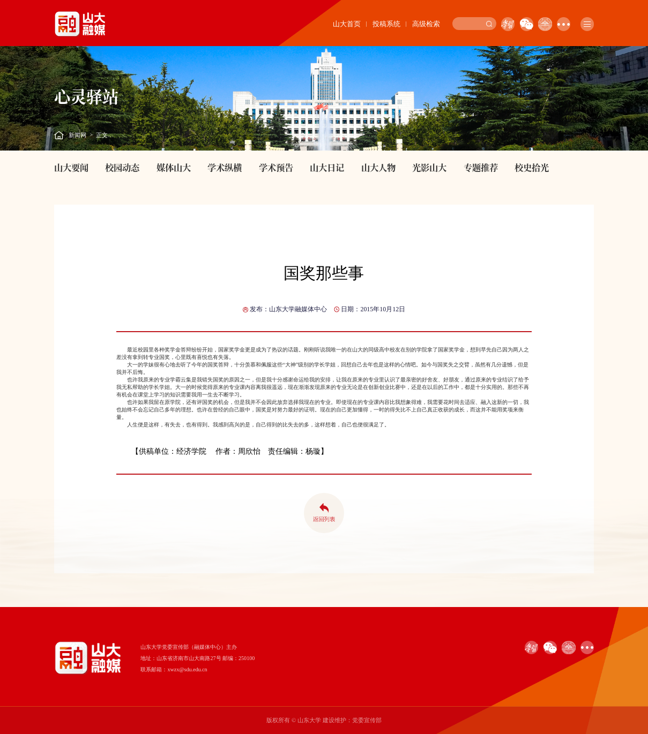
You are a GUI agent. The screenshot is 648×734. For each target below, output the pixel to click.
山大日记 (327, 167)
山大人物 (378, 167)
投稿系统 (386, 24)
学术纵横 (224, 167)
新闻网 (77, 135)
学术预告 (276, 167)
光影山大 (429, 167)
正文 (102, 135)
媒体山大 (174, 167)
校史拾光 (532, 167)
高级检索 (426, 24)
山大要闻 (71, 167)
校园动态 (122, 167)
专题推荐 (481, 167)
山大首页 (347, 24)
